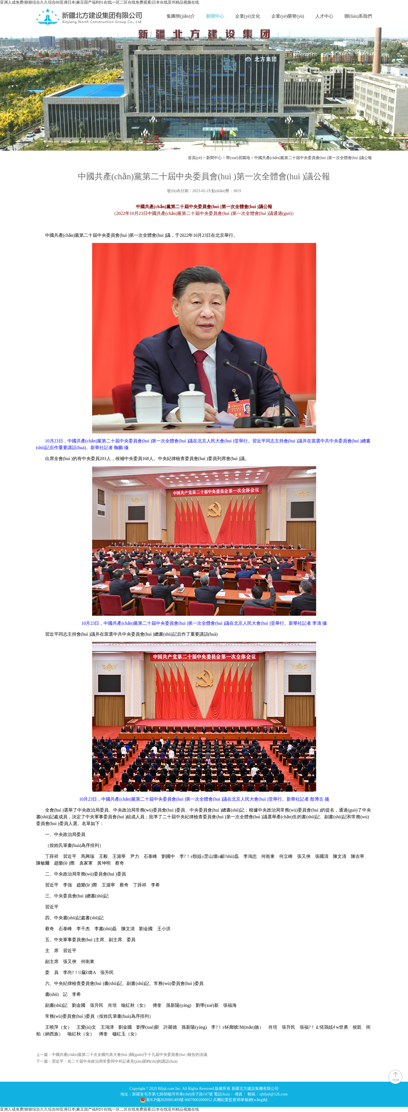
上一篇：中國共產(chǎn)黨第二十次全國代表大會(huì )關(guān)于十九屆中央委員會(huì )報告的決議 (122, 1055)
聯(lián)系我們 (358, 16)
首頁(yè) (195, 158)
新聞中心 (215, 16)
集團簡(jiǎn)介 (181, 16)
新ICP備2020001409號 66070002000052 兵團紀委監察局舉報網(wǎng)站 (207, 1100)
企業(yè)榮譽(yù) (287, 16)
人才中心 (324, 16)
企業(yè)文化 (247, 16)
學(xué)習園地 (238, 158)
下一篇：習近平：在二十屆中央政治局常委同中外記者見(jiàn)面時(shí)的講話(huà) (107, 1061)
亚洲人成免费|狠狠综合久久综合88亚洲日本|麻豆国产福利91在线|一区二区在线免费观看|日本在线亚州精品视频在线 (99, 2)
